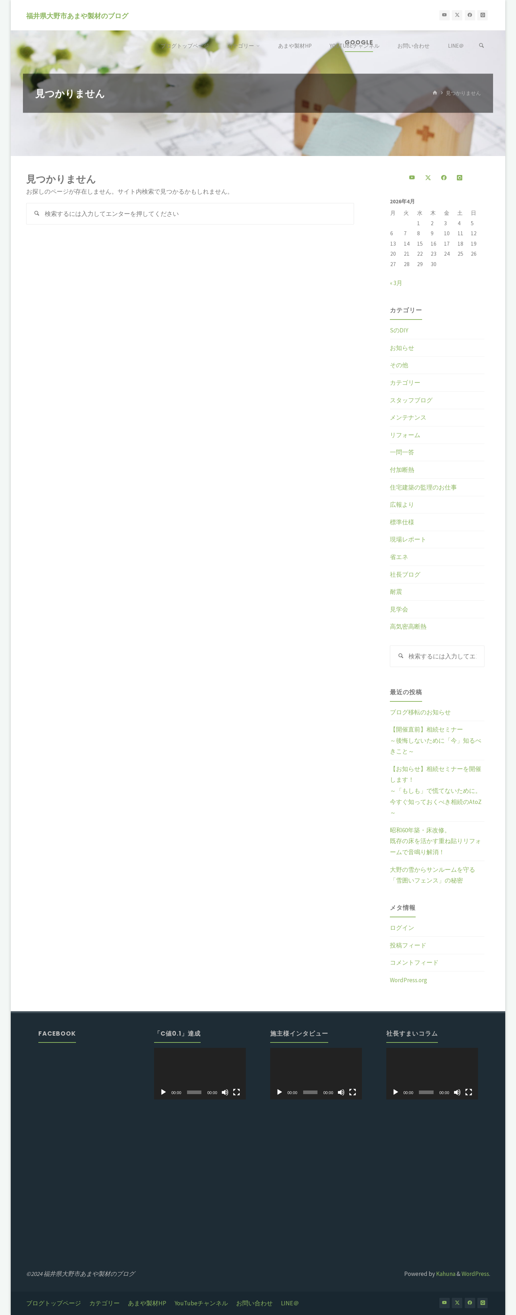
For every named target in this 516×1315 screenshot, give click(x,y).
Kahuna (445, 1274)
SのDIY (399, 330)
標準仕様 (402, 522)
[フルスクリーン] (236, 1092)
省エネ (399, 557)
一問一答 (402, 452)
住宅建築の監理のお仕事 (423, 487)
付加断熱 (402, 470)
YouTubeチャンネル (201, 1303)
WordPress (475, 1274)
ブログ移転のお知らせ (420, 712)
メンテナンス (408, 417)
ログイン (402, 928)
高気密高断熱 (408, 626)
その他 (399, 365)
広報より (402, 505)
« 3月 (396, 283)
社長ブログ (405, 574)
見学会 (399, 609)
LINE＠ (290, 1303)
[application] (200, 1073)
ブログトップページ (53, 1303)
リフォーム (405, 435)
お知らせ (402, 348)
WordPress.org (408, 980)
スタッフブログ (411, 400)
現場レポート (408, 539)
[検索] (482, 45)
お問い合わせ (254, 1303)
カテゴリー (405, 383)
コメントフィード (414, 962)
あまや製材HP (147, 1303)
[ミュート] (225, 1092)
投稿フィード (408, 945)
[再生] (163, 1092)
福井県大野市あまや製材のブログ (77, 15)
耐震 (396, 592)
